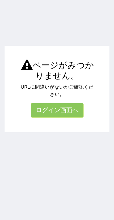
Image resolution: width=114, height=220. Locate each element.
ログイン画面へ (57, 110)
